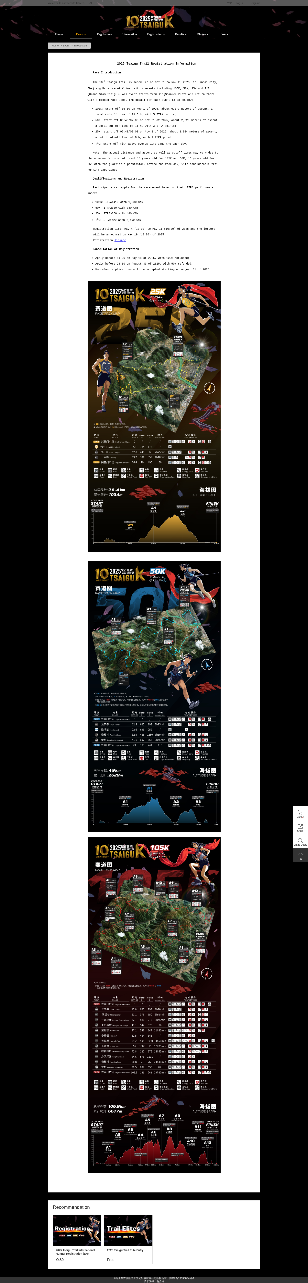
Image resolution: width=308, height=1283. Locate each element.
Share (300, 830)
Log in (239, 3)
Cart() (300, 817)
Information (129, 34)
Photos (202, 34)
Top (300, 858)
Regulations (104, 34)
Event (81, 34)
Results (181, 34)
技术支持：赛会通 (154, 1281)
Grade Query (300, 844)
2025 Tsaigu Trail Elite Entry (125, 1250)
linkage (120, 240)
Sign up (255, 3)
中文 (229, 3)
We (224, 34)
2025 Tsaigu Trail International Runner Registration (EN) (75, 1252)
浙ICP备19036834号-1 (181, 1278)
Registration (156, 34)
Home (59, 34)
